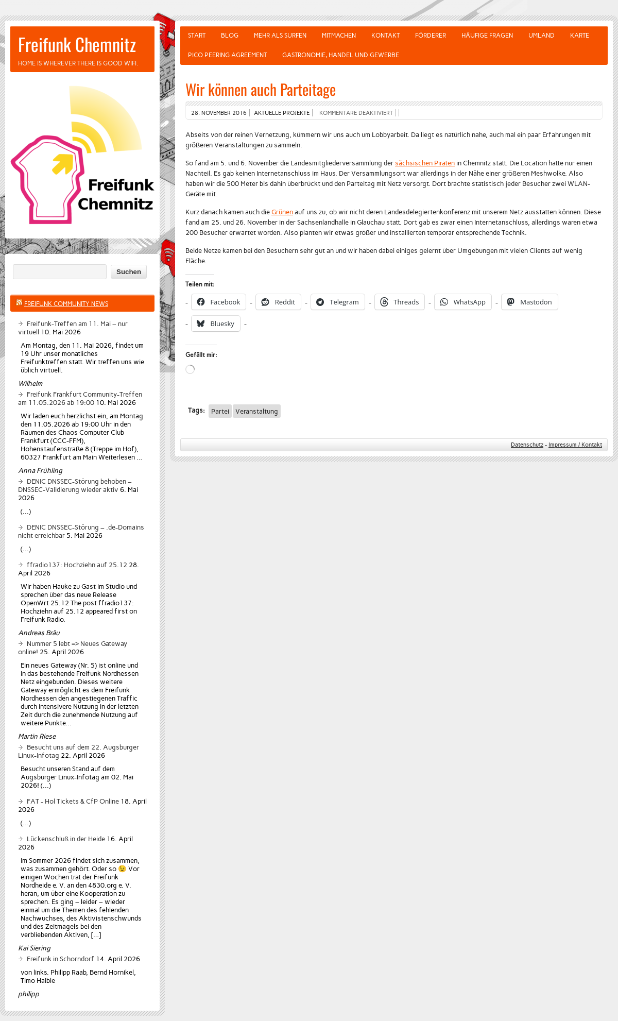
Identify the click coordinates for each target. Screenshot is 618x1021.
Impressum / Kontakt (575, 444)
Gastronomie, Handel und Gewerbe (340, 55)
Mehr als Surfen (280, 35)
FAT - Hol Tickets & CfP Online (73, 801)
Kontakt (385, 35)
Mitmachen (339, 35)
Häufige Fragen (487, 35)
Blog (229, 35)
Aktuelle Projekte (282, 112)
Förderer (430, 35)
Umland (541, 35)
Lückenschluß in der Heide (66, 839)
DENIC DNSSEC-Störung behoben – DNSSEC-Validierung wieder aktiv (75, 485)
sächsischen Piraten (425, 163)
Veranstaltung (256, 411)
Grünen (282, 212)
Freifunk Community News (66, 304)
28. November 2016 (219, 112)
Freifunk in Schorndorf (60, 959)
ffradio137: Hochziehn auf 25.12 (77, 564)
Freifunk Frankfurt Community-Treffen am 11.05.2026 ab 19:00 (80, 398)
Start (196, 35)
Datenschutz (527, 444)
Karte (579, 35)
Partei (220, 411)
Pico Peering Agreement (227, 55)
